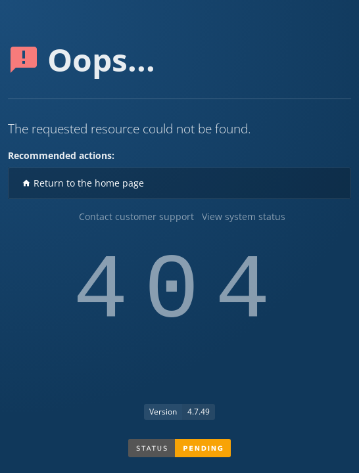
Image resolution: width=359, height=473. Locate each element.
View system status (243, 216)
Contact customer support (136, 216)
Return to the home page (83, 183)
